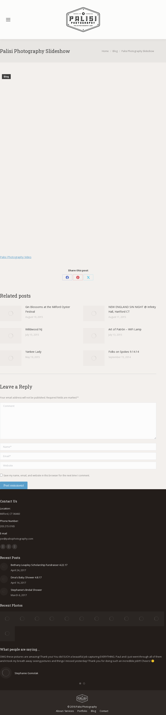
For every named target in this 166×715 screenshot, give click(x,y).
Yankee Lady (33, 352)
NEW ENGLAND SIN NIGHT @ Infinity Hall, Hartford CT (132, 309)
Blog (6, 76)
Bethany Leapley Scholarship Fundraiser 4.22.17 (39, 565)
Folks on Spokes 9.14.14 (123, 352)
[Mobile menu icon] (8, 19)
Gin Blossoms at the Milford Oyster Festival (47, 309)
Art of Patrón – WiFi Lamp (124, 329)
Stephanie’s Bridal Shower (26, 590)
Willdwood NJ (33, 329)
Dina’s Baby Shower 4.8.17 (26, 577)
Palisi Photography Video (15, 257)
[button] (80, 683)
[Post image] (10, 313)
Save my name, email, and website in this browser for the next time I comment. (47, 475)
